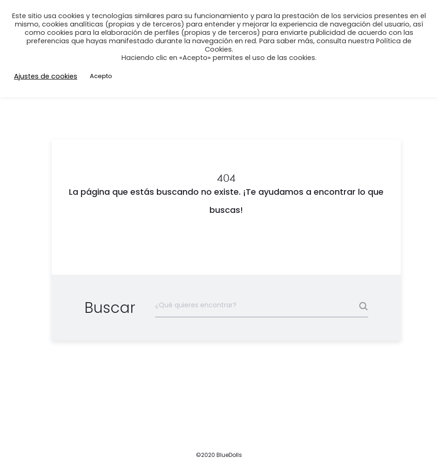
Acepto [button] (101, 76)
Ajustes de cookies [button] (45, 76)
